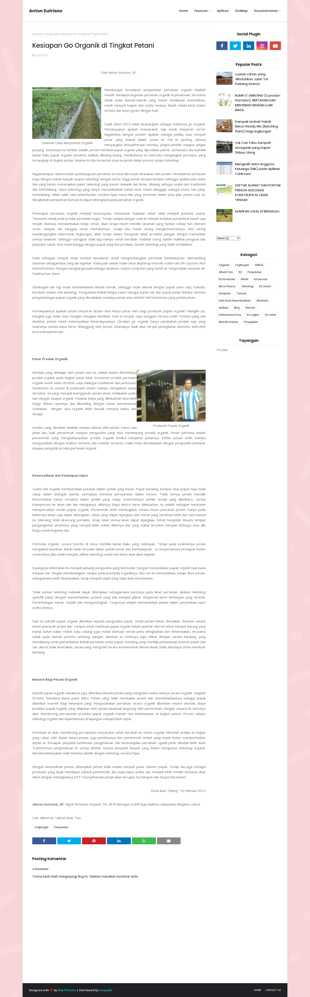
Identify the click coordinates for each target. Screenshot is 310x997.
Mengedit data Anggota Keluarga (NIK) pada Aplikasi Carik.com (257, 169)
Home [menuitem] (183, 11)
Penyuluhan (61, 827)
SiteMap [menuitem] (241, 11)
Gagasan (224, 265)
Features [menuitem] (201, 11)
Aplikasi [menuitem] (223, 11)
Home (257, 990)
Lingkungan (52, 34)
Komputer (225, 293)
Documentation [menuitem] (266, 11)
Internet (250, 307)
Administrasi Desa (230, 315)
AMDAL (259, 265)
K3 (240, 272)
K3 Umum (265, 286)
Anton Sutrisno (45, 11)
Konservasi (260, 279)
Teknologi (247, 286)
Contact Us (273, 990)
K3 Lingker (253, 315)
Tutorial (241, 293)
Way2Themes (67, 990)
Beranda (37, 34)
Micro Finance (227, 286)
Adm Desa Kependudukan (235, 300)
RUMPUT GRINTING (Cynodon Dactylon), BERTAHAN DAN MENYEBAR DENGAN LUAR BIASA (257, 102)
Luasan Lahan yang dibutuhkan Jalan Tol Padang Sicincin (251, 79)
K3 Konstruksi (227, 279)
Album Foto (226, 272)
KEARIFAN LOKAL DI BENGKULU (257, 211)
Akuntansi (262, 300)
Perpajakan (251, 322)
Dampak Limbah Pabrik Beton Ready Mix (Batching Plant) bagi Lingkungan (256, 126)
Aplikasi (223, 307)
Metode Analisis (228, 322)
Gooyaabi (105, 990)
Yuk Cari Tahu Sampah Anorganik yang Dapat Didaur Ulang (253, 147)
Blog (237, 307)
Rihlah (244, 279)
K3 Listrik (270, 315)
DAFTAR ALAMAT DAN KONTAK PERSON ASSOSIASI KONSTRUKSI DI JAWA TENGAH (258, 192)
